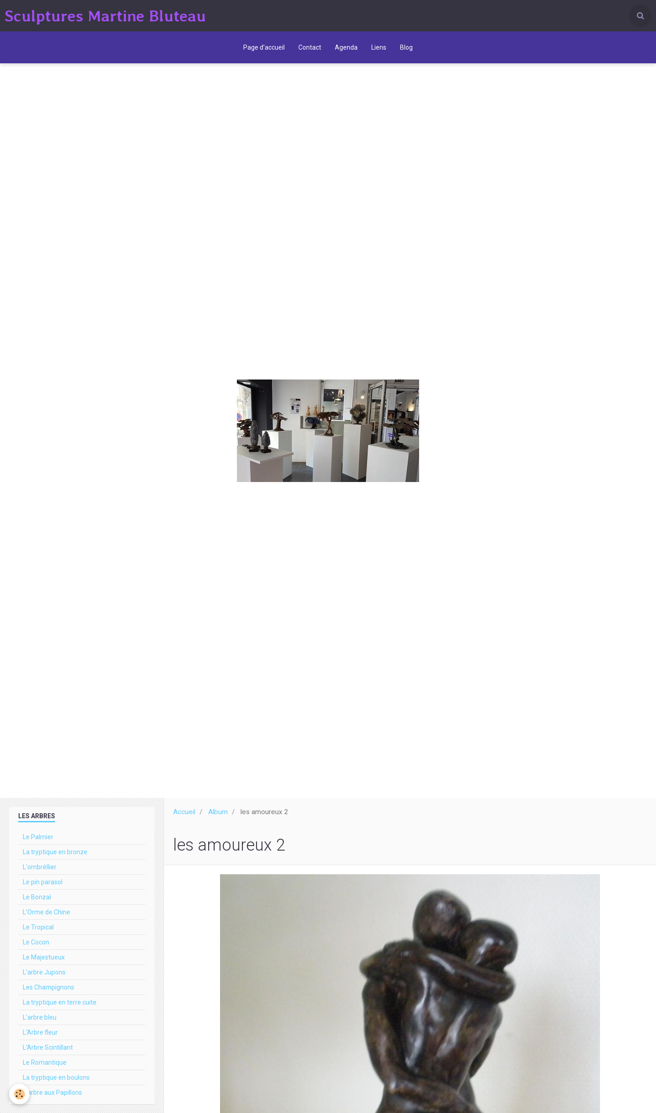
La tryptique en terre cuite (60, 1002)
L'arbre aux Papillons (52, 1092)
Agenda (346, 47)
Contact (309, 47)
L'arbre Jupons (44, 972)
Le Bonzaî (37, 897)
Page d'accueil (264, 47)
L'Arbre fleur (40, 1032)
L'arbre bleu (39, 1017)
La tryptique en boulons (56, 1077)
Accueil (184, 812)
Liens (378, 47)
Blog (406, 47)
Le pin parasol (42, 882)
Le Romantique (45, 1062)
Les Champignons (48, 987)
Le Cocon (36, 942)
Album (218, 812)
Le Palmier (38, 837)
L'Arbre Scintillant (48, 1047)
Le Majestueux (44, 957)
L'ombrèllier (39, 867)
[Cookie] (19, 1094)
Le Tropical (38, 927)
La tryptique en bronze (55, 852)
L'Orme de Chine (46, 912)
